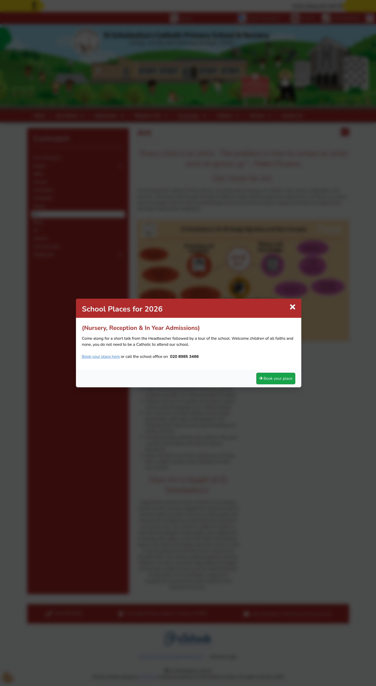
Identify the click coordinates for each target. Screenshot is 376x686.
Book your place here (101, 356)
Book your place (276, 378)
